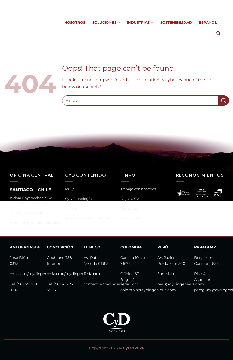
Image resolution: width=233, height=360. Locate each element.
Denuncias (130, 218)
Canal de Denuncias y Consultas (189, 3)
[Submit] (223, 100)
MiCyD (46, 4)
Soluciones (106, 22)
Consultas (129, 208)
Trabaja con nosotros (138, 189)
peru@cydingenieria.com (180, 284)
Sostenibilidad (176, 23)
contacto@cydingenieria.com (35, 223)
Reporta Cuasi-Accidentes (130, 4)
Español (208, 23)
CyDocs (95, 4)
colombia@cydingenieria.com (148, 290)
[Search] (218, 33)
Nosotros (74, 23)
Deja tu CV (130, 199)
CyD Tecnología (69, 4)
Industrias (140, 22)
